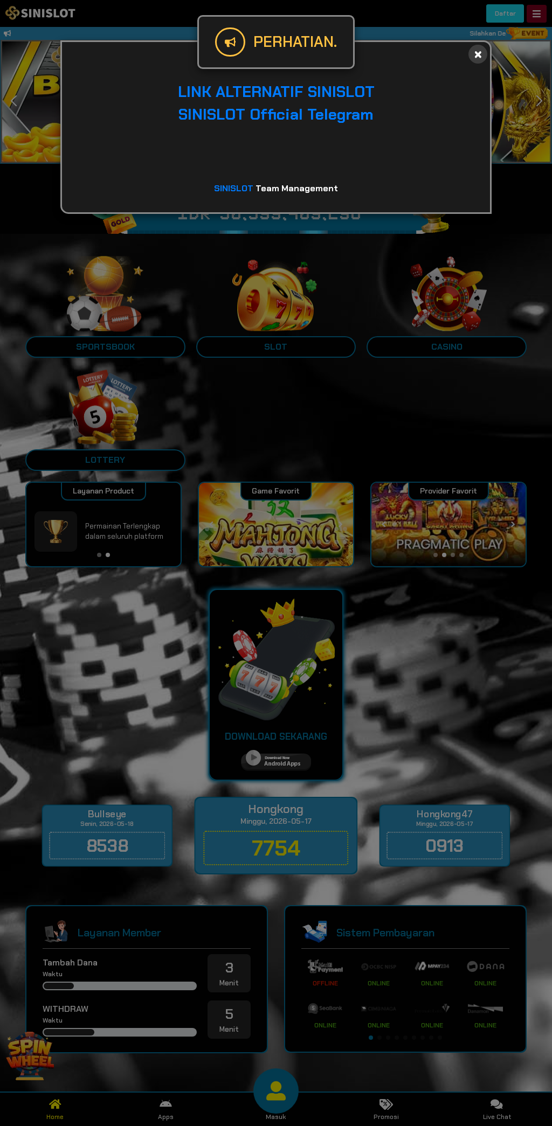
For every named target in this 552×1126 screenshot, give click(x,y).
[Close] (477, 54)
